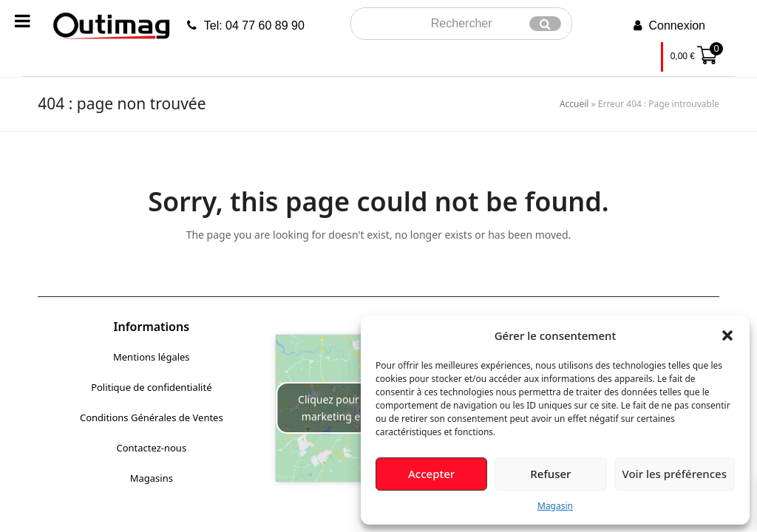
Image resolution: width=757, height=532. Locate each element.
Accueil (574, 104)
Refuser (550, 473)
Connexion (677, 25)
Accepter (431, 473)
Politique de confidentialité (151, 387)
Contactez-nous (151, 447)
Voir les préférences (674, 473)
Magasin (555, 505)
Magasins (151, 478)
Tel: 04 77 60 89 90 (254, 25)
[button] (727, 335)
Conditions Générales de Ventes (151, 417)
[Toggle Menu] (22, 20)
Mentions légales (151, 357)
